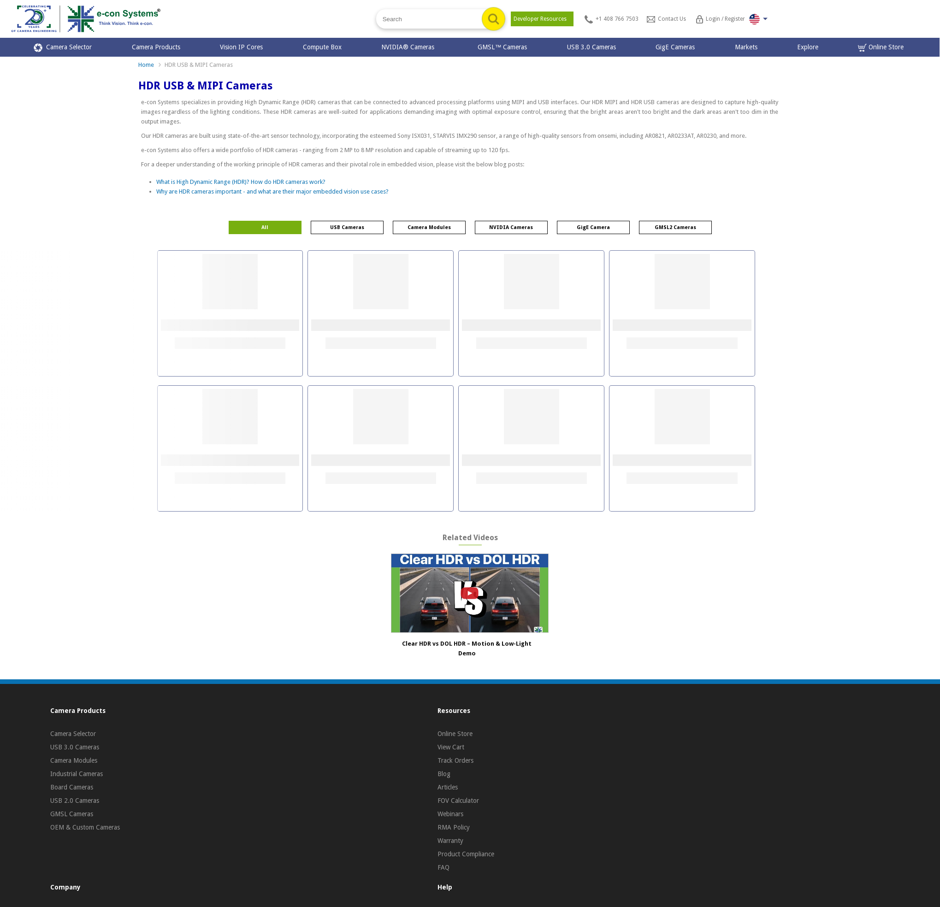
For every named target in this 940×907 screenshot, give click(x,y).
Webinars (450, 814)
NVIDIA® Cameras (409, 47)
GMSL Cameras (71, 814)
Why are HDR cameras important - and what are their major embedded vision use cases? (272, 191)
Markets (746, 47)
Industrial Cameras (76, 773)
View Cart (450, 747)
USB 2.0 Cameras (74, 800)
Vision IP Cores (241, 47)
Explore (807, 47)
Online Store (881, 47)
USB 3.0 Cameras (591, 47)
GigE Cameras (675, 47)
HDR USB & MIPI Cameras (199, 64)
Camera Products (156, 47)
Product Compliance (465, 854)
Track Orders (455, 760)
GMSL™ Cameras (502, 47)
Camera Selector (63, 47)
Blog (443, 773)
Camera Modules (73, 760)
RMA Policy (453, 827)
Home (146, 64)
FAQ (443, 867)
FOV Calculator (458, 800)
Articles (447, 787)
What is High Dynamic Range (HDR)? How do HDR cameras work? (240, 181)
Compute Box (322, 47)
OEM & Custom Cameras (85, 827)
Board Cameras (71, 787)
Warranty (450, 840)
